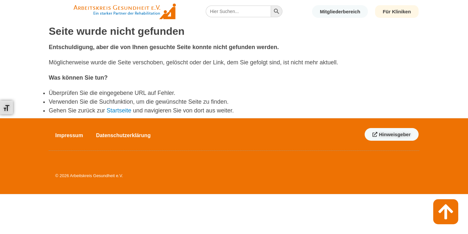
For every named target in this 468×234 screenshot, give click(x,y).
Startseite (119, 110)
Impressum (69, 135)
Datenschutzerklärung (123, 135)
